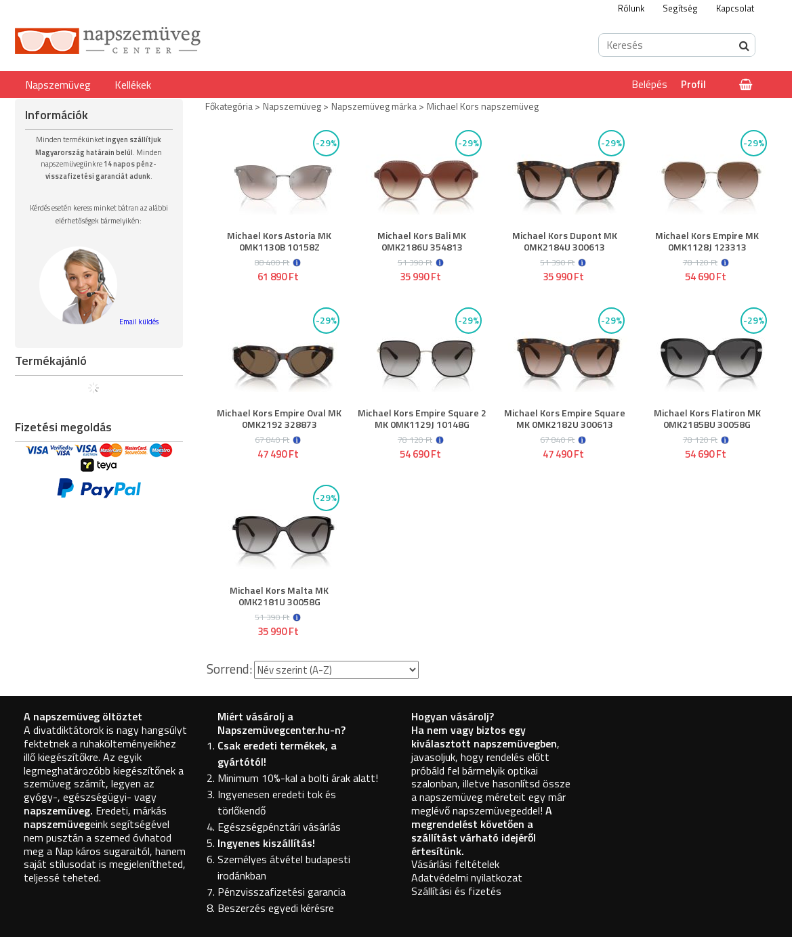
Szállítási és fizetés (456, 891)
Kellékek (132, 85)
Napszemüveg (58, 85)
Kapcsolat (735, 8)
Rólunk (631, 8)
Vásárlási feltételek (455, 864)
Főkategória (229, 106)
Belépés (649, 84)
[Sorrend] (336, 670)
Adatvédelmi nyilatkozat (466, 877)
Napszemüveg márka (374, 106)
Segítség (680, 8)
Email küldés (139, 321)
